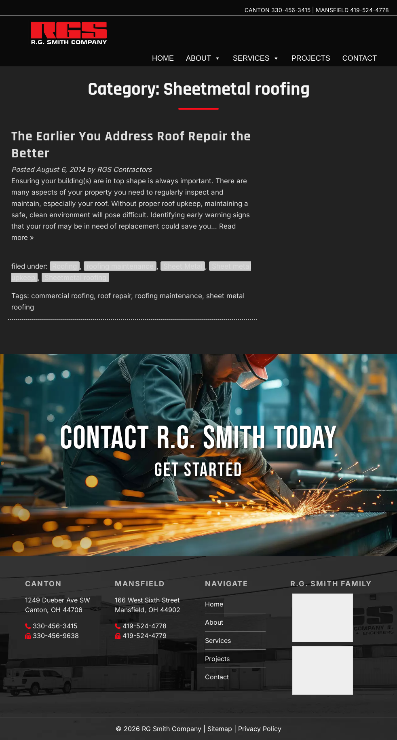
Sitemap (219, 729)
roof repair (114, 296)
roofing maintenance (120, 266)
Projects (310, 58)
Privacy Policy (259, 729)
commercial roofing (62, 296)
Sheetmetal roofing (75, 278)
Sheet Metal (183, 266)
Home (163, 58)
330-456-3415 (290, 9)
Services (256, 58)
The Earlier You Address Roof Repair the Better (131, 144)
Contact (359, 58)
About (203, 58)
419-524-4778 (369, 9)
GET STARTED (198, 470)
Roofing (64, 266)
